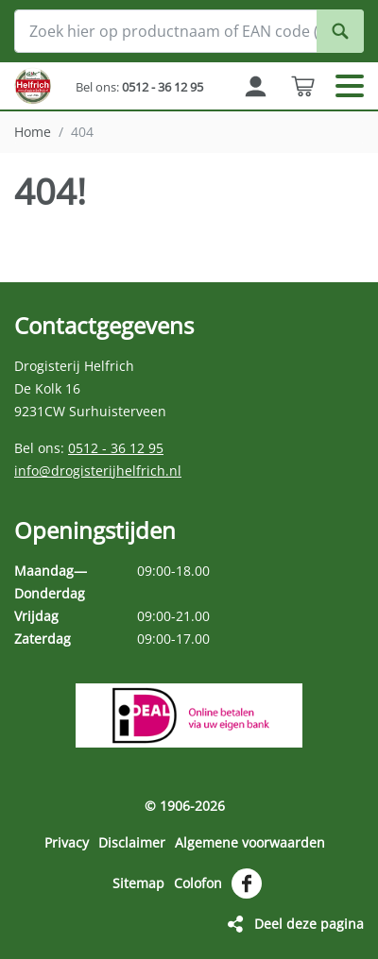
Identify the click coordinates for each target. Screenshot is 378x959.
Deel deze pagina (309, 924)
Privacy (66, 842)
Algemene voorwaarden (250, 842)
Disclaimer (131, 842)
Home (32, 132)
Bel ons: (139, 86)
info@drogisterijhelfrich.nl (97, 471)
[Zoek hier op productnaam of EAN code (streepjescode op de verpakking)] (189, 31)
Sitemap (138, 883)
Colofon (198, 883)
